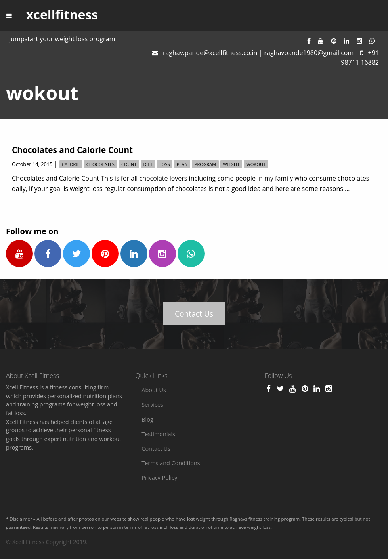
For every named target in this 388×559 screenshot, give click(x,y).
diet (148, 164)
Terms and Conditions (170, 463)
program (205, 164)
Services (152, 404)
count (129, 164)
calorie (71, 164)
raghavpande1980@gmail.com (309, 52)
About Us (153, 390)
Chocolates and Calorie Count (72, 149)
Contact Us (194, 313)
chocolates (100, 164)
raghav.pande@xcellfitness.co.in (210, 52)
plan (182, 164)
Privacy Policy (159, 477)
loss (164, 164)
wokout (256, 164)
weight (231, 164)
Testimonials (158, 434)
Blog (147, 419)
